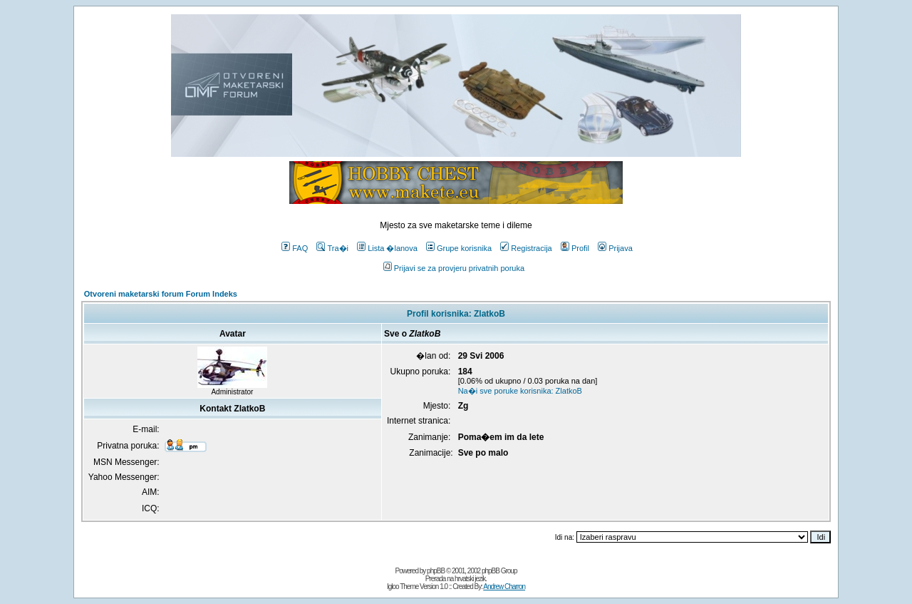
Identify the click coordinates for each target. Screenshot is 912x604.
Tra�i (332, 248)
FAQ (294, 248)
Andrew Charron (504, 586)
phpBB (436, 571)
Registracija (525, 248)
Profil (575, 248)
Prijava (615, 248)
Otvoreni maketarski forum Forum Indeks (160, 294)
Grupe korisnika (459, 248)
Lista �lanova (387, 248)
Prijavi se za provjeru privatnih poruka (453, 268)
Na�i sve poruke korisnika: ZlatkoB (520, 391)
